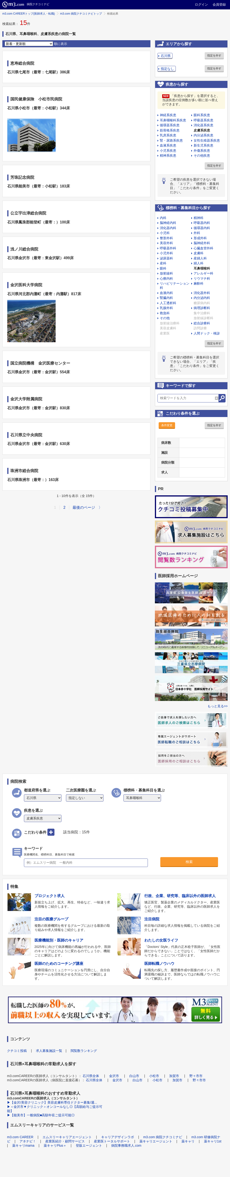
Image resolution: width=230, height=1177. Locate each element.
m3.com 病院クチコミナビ (162, 1137)
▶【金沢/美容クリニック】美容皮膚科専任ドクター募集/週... (52, 1102)
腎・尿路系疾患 (171, 140)
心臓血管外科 (203, 248)
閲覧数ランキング (84, 1051)
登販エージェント (89, 1145)
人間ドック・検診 (207, 333)
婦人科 (198, 263)
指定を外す (214, 55)
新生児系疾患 (203, 145)
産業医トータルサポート (112, 1141)
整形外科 (166, 238)
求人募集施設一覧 (49, 1051)
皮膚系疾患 (202, 130)
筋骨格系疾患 (170, 130)
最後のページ (84, 507)
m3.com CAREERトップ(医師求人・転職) (28, 13)
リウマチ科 (202, 278)
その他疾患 (202, 155)
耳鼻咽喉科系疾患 (173, 120)
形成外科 (200, 238)
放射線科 (166, 273)
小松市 (154, 1076)
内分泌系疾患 (203, 135)
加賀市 (174, 1076)
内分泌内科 (202, 298)
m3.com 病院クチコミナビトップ (81, 13)
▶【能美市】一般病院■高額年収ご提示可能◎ (41, 1115)
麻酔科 (198, 283)
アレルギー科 (203, 273)
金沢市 (114, 1076)
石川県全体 (91, 1076)
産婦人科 (200, 258)
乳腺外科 (166, 308)
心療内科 (166, 278)
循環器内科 (202, 228)
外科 (197, 233)
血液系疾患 (168, 145)
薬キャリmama (23, 1145)
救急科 (165, 313)
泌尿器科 (166, 258)
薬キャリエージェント (155, 1141)
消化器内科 (168, 228)
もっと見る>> (217, 706)
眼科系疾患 (202, 115)
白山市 (134, 1076)
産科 (163, 263)
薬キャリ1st (213, 1141)
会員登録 (219, 4)
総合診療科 (202, 323)
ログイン (201, 4)
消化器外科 (202, 293)
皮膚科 (198, 253)
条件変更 (166, 425)
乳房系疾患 (168, 135)
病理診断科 (202, 308)
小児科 (165, 233)
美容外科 (166, 243)
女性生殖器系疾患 (207, 140)
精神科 (198, 218)
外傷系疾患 (202, 150)
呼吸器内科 (202, 223)
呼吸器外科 (168, 248)
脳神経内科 (168, 223)
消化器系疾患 (203, 125)
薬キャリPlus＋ (55, 1145)
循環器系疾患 (170, 125)
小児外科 (166, 253)
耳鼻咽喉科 (202, 268)
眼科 (163, 268)
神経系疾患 (168, 115)
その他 (165, 318)
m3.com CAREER (20, 1137)
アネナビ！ (27, 1141)
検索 (189, 862)
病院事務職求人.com (126, 1145)
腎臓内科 (166, 298)
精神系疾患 (168, 155)
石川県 (166, 56)
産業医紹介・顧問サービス (65, 1141)
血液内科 (166, 293)
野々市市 (196, 1076)
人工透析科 (168, 303)
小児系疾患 (168, 150)
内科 (163, 218)
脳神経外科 (202, 243)
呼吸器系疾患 (203, 120)
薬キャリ (188, 1141)
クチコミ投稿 (17, 1051)
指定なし (167, 69)
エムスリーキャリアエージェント (67, 1137)
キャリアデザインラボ (117, 1137)
